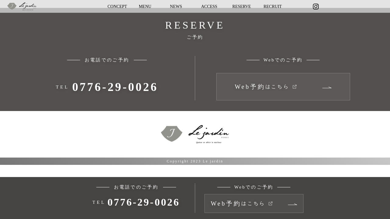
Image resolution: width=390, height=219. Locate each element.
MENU (145, 6)
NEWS (176, 6)
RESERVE (241, 6)
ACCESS (209, 6)
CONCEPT (117, 6)
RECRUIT (273, 6)
